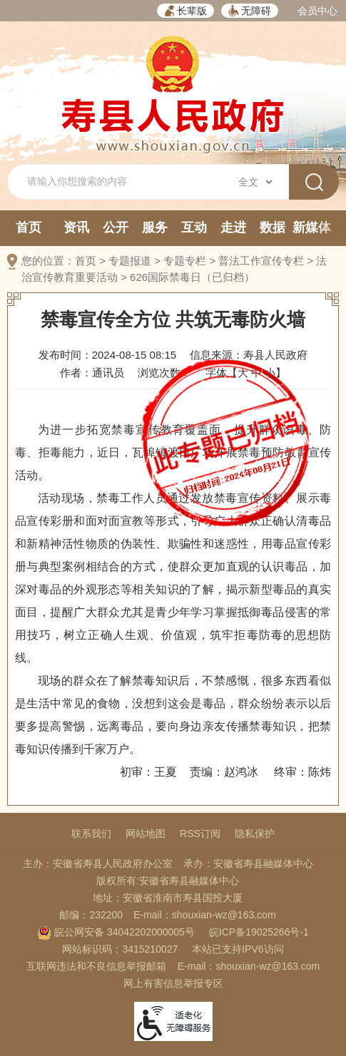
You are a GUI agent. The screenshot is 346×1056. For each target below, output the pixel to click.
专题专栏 (184, 261)
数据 (272, 227)
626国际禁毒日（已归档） (192, 277)
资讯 (76, 227)
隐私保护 (255, 833)
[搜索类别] (255, 182)
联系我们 (91, 833)
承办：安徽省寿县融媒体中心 (248, 863)
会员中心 (317, 10)
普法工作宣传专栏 (261, 261)
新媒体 (311, 227)
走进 (233, 227)
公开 (115, 227)
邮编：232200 (91, 915)
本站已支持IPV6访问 (237, 949)
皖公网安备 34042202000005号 (116, 932)
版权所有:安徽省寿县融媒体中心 (167, 880)
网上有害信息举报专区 (173, 983)
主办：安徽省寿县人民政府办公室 (98, 863)
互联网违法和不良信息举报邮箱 (96, 966)
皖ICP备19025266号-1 (259, 932)
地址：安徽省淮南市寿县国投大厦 (168, 897)
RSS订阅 (200, 833)
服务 (155, 227)
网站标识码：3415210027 (120, 949)
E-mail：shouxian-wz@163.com (204, 915)
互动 (194, 227)
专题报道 (129, 261)
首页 (28, 227)
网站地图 (146, 833)
